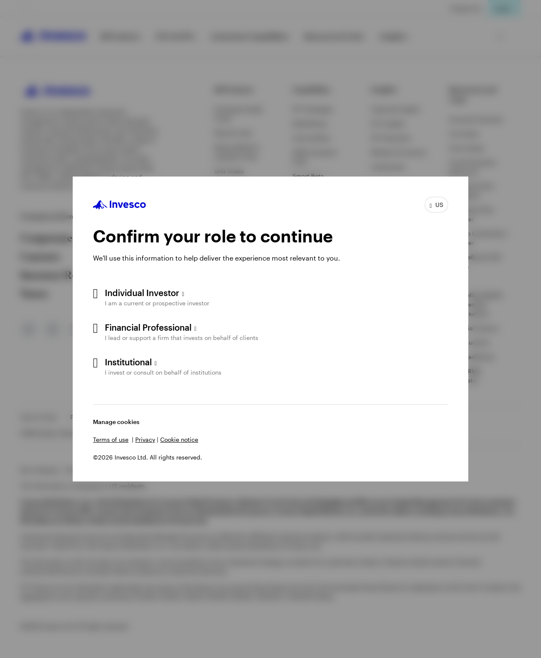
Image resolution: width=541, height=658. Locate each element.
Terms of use (110, 439)
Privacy (145, 439)
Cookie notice (179, 439)
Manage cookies (116, 422)
